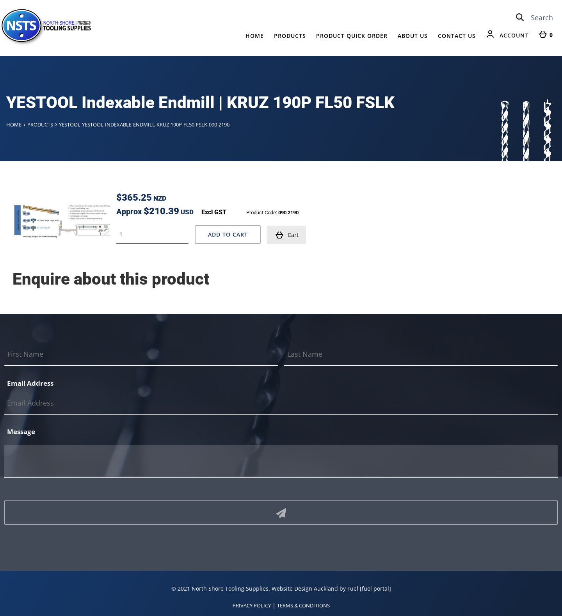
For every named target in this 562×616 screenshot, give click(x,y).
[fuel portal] (375, 588)
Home (254, 35)
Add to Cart (228, 234)
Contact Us (457, 35)
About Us (413, 35)
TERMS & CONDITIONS (303, 605)
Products (290, 35)
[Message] (281, 461)
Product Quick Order (352, 35)
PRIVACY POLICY (252, 605)
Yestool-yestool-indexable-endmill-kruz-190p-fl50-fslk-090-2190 (144, 124)
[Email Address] (281, 403)
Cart (287, 235)
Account (514, 35)
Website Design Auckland (305, 588)
